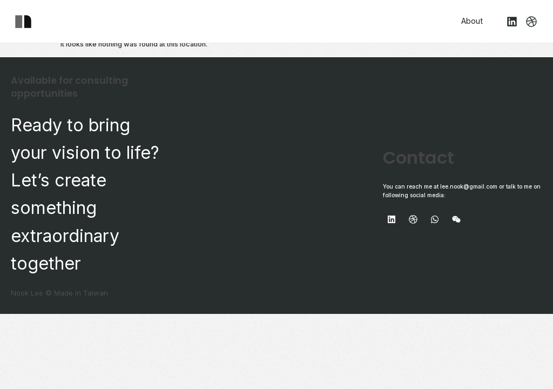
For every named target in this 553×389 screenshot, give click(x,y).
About (472, 20)
